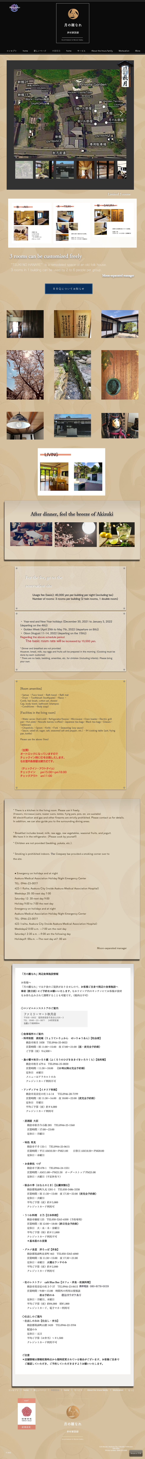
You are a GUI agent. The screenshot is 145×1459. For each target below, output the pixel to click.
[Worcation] (14, 7)
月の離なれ (73, 25)
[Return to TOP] (135, 1453)
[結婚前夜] (27, 1427)
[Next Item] (121, 114)
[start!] (27, 1400)
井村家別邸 (73, 32)
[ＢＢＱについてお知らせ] (69, 288)
